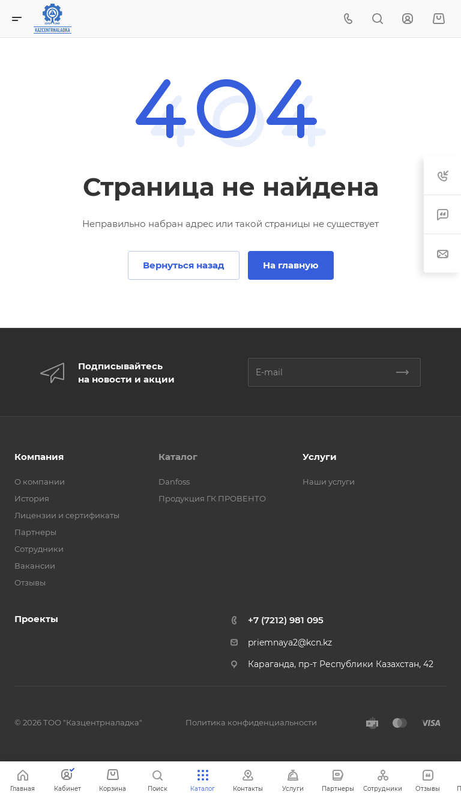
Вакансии (34, 565)
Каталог (177, 456)
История (31, 498)
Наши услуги (329, 481)
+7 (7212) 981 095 (286, 620)
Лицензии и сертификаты (66, 515)
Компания (39, 456)
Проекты (36, 618)
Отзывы (30, 582)
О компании (39, 481)
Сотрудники (39, 549)
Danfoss (174, 481)
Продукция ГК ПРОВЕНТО (212, 498)
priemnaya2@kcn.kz (290, 642)
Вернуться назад (183, 265)
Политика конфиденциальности (251, 722)
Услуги (320, 456)
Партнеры (35, 532)
